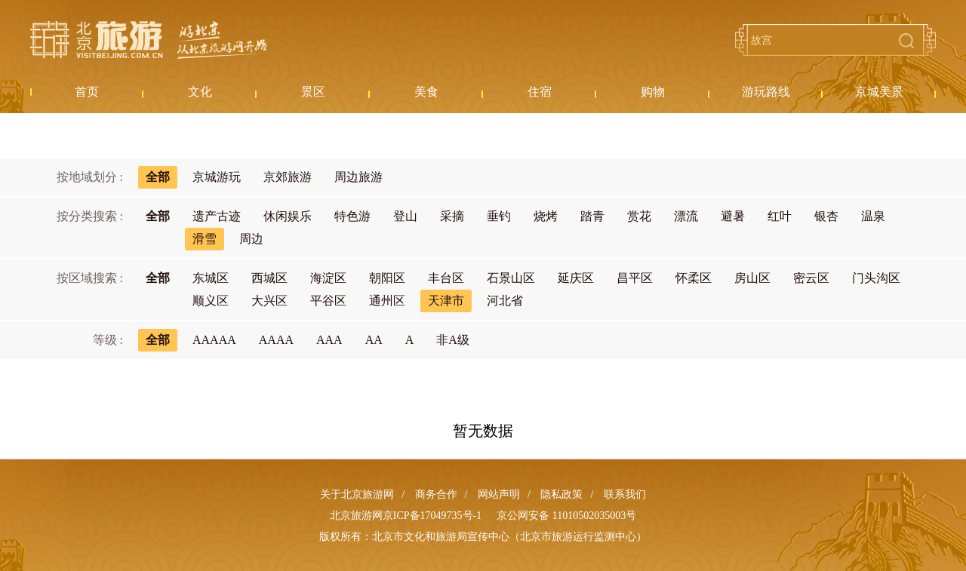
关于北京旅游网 (357, 494)
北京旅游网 (148, 40)
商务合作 (436, 494)
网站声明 (499, 494)
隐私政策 (561, 494)
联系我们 (625, 494)
